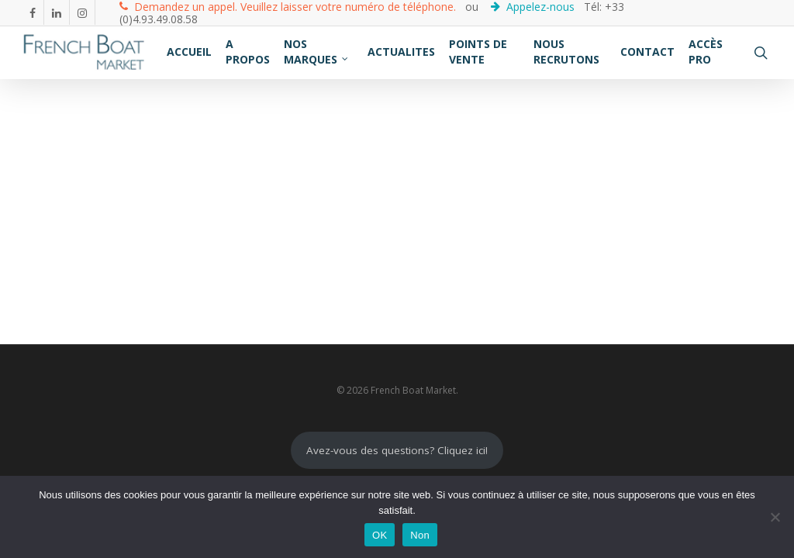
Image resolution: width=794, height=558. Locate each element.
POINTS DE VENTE (478, 51)
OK (379, 535)
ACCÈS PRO (706, 51)
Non (420, 535)
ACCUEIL (189, 51)
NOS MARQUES (317, 51)
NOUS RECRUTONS (566, 51)
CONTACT (647, 51)
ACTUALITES (401, 51)
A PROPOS (248, 51)
